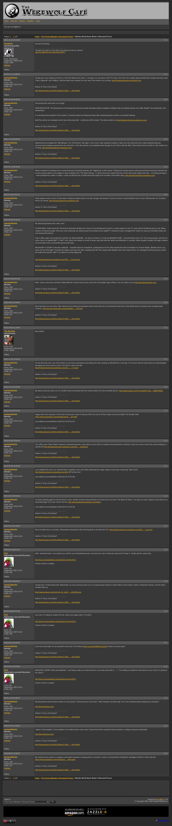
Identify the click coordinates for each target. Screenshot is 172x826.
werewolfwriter (10, 78)
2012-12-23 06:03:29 (12, 139)
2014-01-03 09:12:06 (12, 411)
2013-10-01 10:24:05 (12, 302)
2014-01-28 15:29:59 (12, 466)
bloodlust (8, 44)
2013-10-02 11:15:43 (12, 328)
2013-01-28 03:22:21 (12, 194)
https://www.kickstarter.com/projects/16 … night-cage (55, 759)
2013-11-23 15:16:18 (12, 359)
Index (6, 21)
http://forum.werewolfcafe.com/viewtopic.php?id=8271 (55, 560)
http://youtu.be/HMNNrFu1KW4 (95, 646)
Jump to (29, 800)
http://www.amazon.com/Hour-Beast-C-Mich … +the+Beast (57, 91)
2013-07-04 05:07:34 (12, 279)
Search (22, 21)
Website (7, 65)
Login (38, 21)
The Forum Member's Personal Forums (57, 36)
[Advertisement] (60, 32)
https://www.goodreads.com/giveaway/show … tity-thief (56, 417)
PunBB (159, 799)
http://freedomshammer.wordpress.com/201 (51, 472)
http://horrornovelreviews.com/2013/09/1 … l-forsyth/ (63, 308)
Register (30, 21)
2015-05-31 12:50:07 (12, 753)
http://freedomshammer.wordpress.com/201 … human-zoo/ (57, 259)
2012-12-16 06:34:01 (12, 99)
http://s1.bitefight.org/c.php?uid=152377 (50, 52)
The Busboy (9, 331)
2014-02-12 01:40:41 (12, 526)
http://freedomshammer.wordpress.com (126, 80)
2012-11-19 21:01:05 (12, 40)
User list (14, 21)
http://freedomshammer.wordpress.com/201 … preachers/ (66, 447)
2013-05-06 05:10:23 (12, 220)
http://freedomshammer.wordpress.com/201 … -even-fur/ (130, 530)
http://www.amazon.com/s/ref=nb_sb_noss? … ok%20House (58, 592)
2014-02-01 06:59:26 (12, 496)
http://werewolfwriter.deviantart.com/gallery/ (84, 502)
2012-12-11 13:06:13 (12, 74)
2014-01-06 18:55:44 (12, 441)
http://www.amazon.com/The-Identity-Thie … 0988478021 (141, 391)
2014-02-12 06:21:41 (12, 550)
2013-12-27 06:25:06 (12, 387)
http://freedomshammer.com (145, 282)
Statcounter (163, 820)
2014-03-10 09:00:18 (12, 581)
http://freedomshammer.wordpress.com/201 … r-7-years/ (56, 368)
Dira (6, 553)
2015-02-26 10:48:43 (12, 726)
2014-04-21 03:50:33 (12, 643)
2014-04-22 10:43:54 (12, 666)
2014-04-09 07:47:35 (12, 611)
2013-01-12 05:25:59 (12, 167)
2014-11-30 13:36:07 (12, 698)
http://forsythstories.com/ (44, 706)
